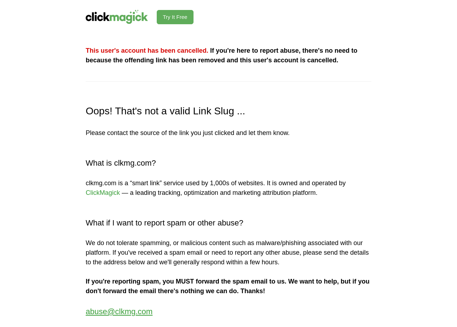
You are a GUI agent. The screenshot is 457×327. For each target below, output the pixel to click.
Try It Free (175, 17)
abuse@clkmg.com (119, 311)
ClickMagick (103, 192)
